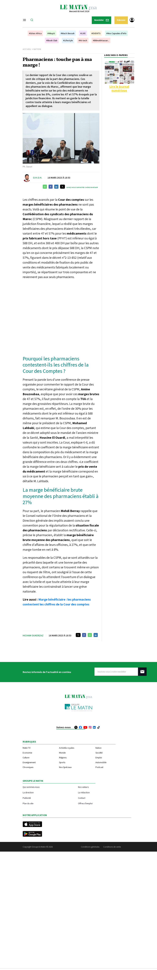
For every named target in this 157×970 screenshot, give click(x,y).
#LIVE (83, 33)
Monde (62, 752)
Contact (81, 797)
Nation (37, 49)
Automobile (100, 762)
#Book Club (51, 40)
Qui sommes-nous (31, 787)
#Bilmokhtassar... (101, 40)
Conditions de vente (112, 846)
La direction (28, 792)
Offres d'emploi (85, 803)
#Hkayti (51, 33)
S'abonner (121, 20)
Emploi (98, 757)
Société (98, 752)
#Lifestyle (68, 40)
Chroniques (28, 767)
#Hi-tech (83, 40)
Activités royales (66, 747)
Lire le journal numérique (119, 88)
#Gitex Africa (35, 33)
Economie (27, 752)
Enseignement (29, 762)
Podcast (99, 767)
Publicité (27, 797)
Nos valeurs (83, 787)
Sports (62, 762)
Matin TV (26, 747)
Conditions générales (90, 846)
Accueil (27, 49)
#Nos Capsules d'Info (116, 33)
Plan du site (28, 803)
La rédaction (84, 792)
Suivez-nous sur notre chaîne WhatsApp (82, 187)
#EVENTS (96, 33)
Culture (26, 757)
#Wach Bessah (67, 33)
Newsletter (101, 20)
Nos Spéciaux (65, 767)
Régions (63, 757)
